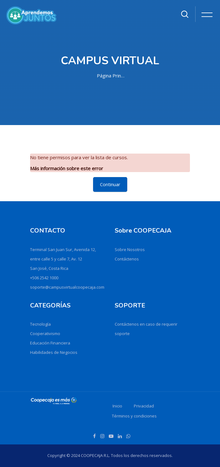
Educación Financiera (50, 343)
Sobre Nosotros (130, 249)
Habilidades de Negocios (53, 352)
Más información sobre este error (66, 168)
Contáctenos (127, 259)
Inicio (117, 406)
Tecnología (40, 324)
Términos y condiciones (134, 416)
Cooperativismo (45, 333)
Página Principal (111, 75)
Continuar (110, 184)
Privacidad (144, 406)
